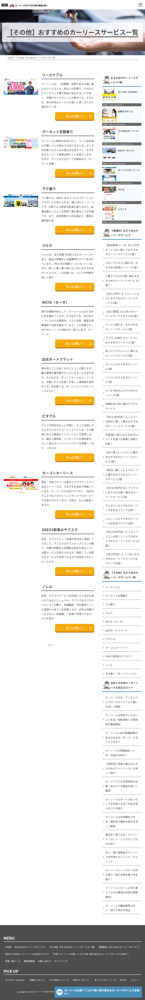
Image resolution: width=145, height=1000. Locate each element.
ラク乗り (49, 188)
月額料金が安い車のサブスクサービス (121, 406)
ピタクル (49, 415)
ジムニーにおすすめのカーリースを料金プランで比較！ (121, 521)
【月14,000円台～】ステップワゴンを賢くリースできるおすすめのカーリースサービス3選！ (122, 538)
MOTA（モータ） (55, 302)
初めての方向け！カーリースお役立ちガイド (27, 954)
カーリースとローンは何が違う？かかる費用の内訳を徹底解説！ (121, 892)
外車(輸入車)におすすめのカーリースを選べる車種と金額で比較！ (122, 439)
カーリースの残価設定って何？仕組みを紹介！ (120, 753)
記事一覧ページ (13, 961)
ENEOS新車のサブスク (60, 529)
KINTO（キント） (82, 980)
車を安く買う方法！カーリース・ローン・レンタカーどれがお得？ (121, 839)
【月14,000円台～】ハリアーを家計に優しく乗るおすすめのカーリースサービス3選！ (121, 421)
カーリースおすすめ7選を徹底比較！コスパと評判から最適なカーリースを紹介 (73, 991)
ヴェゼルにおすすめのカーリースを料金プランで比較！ (121, 508)
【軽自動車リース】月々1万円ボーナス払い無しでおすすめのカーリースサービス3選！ (122, 249)
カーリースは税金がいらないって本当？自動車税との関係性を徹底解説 (121, 719)
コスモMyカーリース (59, 980)
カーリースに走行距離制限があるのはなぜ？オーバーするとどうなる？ (121, 737)
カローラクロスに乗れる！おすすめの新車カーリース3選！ (122, 265)
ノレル (47, 586)
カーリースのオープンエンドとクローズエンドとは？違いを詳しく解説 (121, 701)
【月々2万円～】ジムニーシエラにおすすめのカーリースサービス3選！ (122, 298)
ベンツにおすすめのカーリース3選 (121, 379)
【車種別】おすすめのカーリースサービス (118, 947)
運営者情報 (29, 961)
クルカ (47, 245)
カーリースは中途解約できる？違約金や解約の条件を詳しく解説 (121, 821)
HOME (8, 947)
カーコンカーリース (57, 472)
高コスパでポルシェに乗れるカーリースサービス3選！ (121, 353)
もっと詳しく (78, 116)
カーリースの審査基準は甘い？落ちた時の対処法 (120, 908)
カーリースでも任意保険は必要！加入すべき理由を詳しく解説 (121, 786)
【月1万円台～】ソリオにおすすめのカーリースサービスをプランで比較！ (122, 558)
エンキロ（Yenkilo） (15, 980)
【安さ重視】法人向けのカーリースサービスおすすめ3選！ (122, 314)
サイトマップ (60, 961)
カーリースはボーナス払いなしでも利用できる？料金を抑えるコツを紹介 (121, 803)
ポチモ (123, 980)
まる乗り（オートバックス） (121, 673)
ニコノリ (134, 980)
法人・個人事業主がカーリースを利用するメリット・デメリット (121, 856)
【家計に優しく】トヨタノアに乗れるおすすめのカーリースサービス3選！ (121, 474)
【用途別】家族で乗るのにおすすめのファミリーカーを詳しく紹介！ (121, 768)
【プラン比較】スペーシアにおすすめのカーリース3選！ (121, 340)
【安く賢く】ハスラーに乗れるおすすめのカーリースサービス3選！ (121, 456)
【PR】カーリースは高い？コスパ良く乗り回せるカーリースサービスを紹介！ (90, 954)
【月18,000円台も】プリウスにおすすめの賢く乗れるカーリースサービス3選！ (121, 492)
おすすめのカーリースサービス (30, 947)
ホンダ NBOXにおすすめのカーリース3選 (121, 393)
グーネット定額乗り (57, 131)
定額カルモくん (37, 980)
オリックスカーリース (105, 980)
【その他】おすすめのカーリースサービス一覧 (71, 947)
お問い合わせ (44, 961)
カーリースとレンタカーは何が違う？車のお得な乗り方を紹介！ (121, 874)
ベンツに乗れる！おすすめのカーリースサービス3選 (121, 327)
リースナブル (52, 74)
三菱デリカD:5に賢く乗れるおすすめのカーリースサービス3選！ (122, 280)
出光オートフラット (57, 359)
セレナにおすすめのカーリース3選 (121, 366)
